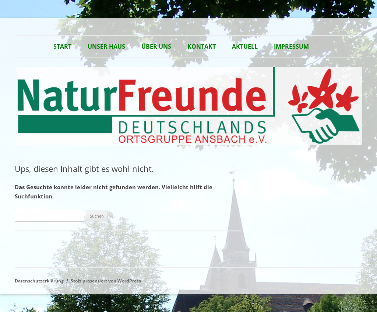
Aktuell (245, 46)
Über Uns (156, 46)
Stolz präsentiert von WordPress (106, 281)
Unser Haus (106, 46)
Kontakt (201, 46)
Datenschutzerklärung (39, 281)
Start (62, 46)
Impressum (291, 46)
